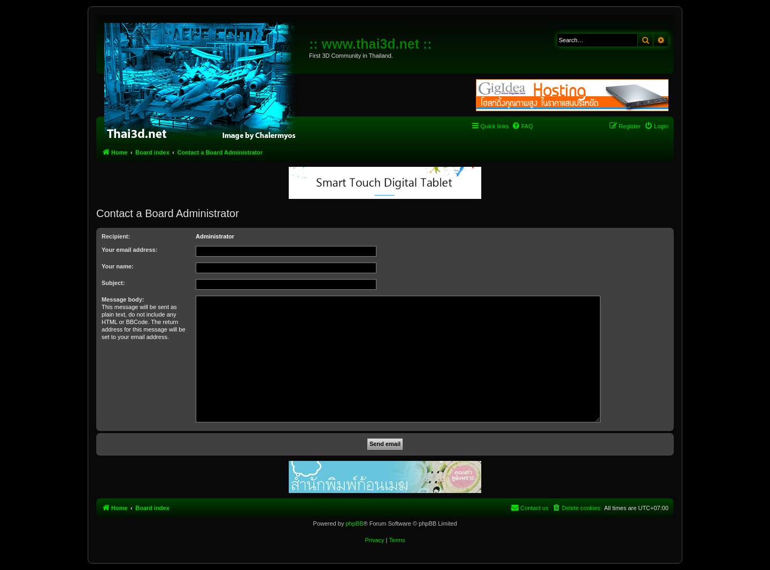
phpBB (354, 523)
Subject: (113, 283)
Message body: (123, 299)
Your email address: (129, 250)
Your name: (118, 266)
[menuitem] (522, 126)
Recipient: (116, 236)
